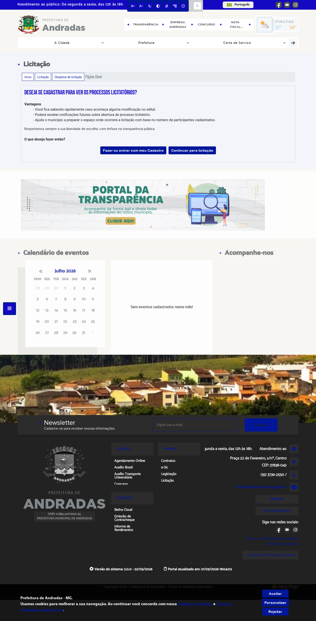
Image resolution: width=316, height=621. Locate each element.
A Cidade (32, 42)
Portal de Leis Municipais (124, 42)
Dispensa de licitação (68, 77)
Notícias (275, 42)
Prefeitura (55, 42)
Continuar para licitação (192, 150)
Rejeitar (275, 612)
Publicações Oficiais (198, 42)
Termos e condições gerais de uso (271, 538)
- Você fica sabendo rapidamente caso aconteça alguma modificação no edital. (94, 109)
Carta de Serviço (84, 42)
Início (27, 77)
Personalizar (275, 603)
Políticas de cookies (282, 544)
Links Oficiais (164, 42)
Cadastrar (261, 425)
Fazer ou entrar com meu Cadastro (133, 150)
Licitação (43, 77)
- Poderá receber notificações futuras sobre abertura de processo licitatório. (92, 115)
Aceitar (275, 594)
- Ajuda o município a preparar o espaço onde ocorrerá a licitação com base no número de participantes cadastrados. (124, 120)
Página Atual (93, 76)
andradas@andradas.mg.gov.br (261, 487)
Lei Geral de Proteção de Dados (270, 555)
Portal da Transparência (241, 42)
